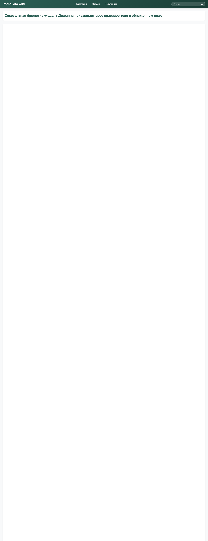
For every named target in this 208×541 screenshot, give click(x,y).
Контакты (90, 519)
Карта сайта (116, 519)
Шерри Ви (25, 294)
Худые (70, 303)
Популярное (111, 4)
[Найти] (202, 4)
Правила (102, 519)
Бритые (27, 303)
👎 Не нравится (33, 277)
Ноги (57, 303)
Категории (81, 4)
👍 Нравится (12, 277)
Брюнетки (86, 303)
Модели (96, 4)
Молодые (43, 303)
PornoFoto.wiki (14, 4)
